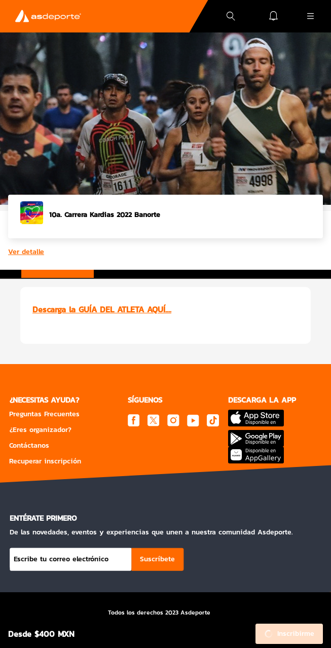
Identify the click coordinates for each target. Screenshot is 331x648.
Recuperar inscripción (45, 461)
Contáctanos (29, 445)
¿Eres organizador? (40, 429)
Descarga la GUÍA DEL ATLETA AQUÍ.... (101, 309)
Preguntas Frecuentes (44, 414)
